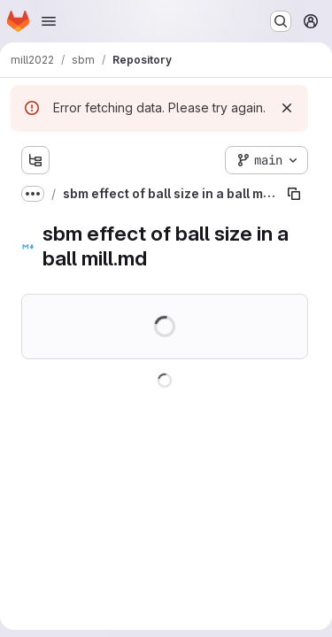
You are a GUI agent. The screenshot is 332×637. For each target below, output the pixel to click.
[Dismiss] (286, 108)
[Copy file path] (294, 194)
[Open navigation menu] (49, 21)
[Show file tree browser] (35, 160)
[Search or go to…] (280, 21)
